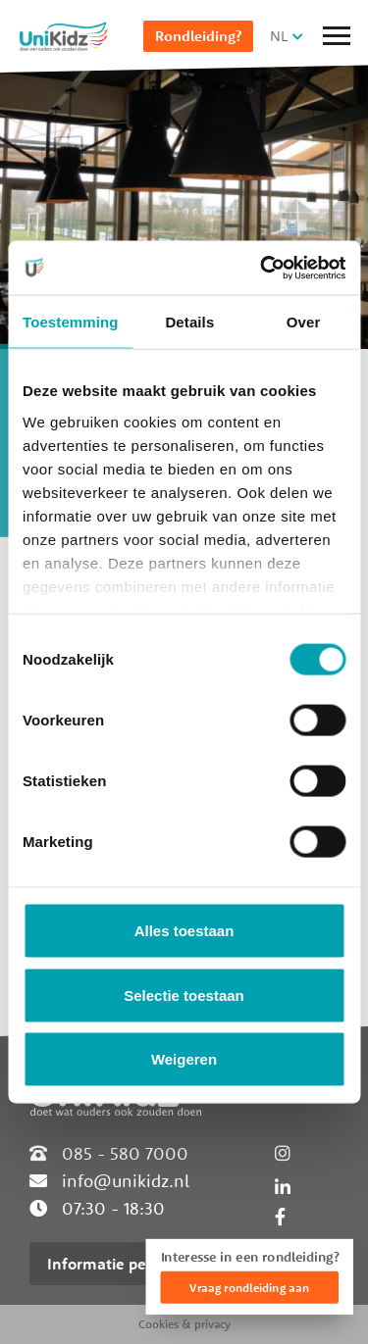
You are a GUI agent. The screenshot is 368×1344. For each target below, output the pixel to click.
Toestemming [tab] (71, 322)
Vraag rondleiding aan (249, 1287)
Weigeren (184, 1059)
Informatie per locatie (125, 1263)
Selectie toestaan (184, 994)
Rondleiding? (198, 35)
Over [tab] (304, 322)
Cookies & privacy (184, 1324)
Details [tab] (189, 322)
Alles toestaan (184, 930)
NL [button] (279, 35)
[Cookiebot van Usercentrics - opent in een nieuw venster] (262, 267)
